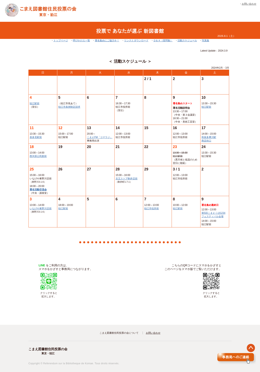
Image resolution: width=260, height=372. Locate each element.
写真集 (205, 40)
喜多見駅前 (36, 137)
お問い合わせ (249, 3)
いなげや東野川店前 (41, 208)
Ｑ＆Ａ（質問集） (163, 40)
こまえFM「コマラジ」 (99, 137)
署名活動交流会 (38, 189)
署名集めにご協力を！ (107, 40)
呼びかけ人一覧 (81, 40)
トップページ (60, 40)
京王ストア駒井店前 (127, 178)
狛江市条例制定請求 (69, 106)
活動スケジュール (187, 40)
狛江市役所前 (151, 208)
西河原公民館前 (38, 156)
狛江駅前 (34, 103)
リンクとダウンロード (136, 40)
